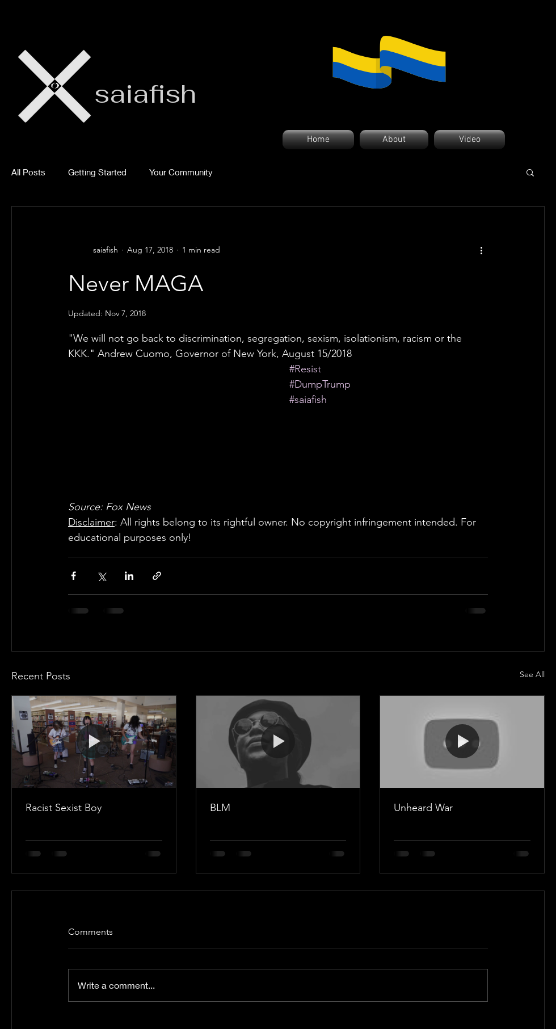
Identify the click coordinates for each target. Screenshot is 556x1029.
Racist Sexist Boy (64, 807)
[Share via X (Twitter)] (101, 575)
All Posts (28, 172)
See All (532, 674)
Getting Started (97, 172)
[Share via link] (156, 575)
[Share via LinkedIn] (129, 575)
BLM (220, 807)
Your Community (181, 172)
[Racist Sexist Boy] (94, 742)
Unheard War (423, 807)
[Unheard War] (462, 742)
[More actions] (481, 250)
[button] (530, 172)
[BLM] (278, 742)
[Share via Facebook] (73, 575)
